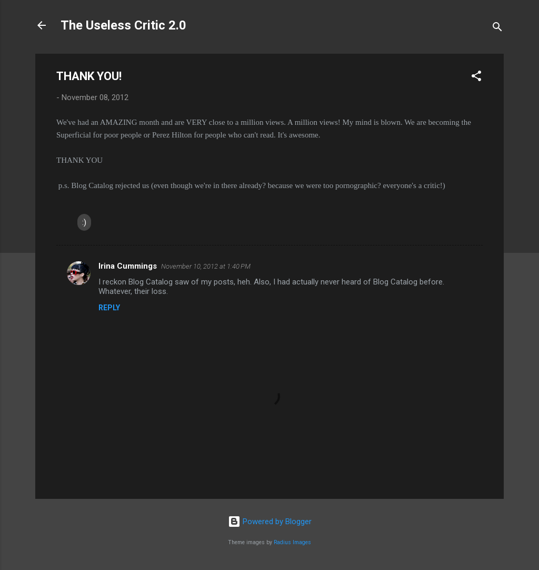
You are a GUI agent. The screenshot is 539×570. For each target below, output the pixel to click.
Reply (109, 307)
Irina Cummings (127, 266)
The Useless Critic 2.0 (123, 25)
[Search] (497, 29)
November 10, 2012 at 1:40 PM (206, 266)
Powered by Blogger (270, 521)
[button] (476, 78)
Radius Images (292, 542)
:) (84, 222)
